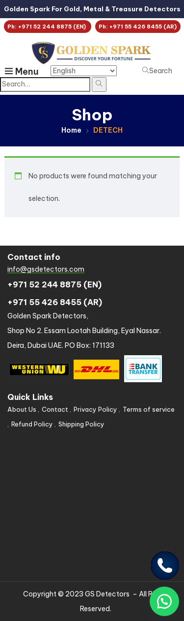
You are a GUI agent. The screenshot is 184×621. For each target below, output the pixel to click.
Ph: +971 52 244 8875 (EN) (47, 26)
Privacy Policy (95, 409)
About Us (21, 409)
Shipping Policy (81, 424)
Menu (21, 71)
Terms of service (149, 409)
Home (71, 130)
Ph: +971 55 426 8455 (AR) (138, 26)
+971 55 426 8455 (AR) (54, 302)
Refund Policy (32, 424)
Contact (55, 409)
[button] (164, 601)
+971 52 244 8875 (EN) (54, 284)
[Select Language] (84, 70)
